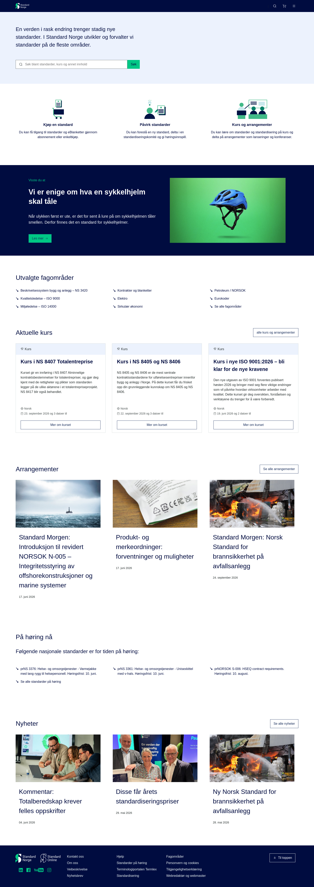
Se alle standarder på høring (40, 686)
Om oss (72, 863)
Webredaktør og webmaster (186, 875)
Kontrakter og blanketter (135, 295)
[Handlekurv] (272, 7)
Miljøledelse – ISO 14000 (38, 311)
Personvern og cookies (182, 863)
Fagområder (175, 856)
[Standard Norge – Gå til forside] (24, 7)
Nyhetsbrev (75, 875)
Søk (133, 69)
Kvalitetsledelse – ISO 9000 (40, 303)
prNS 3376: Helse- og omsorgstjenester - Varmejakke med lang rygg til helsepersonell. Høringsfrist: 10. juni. (58, 676)
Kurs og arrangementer (108, 7)
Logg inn (289, 7)
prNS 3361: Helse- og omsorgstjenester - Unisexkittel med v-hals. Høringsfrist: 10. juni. (155, 676)
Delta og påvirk (74, 7)
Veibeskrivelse (77, 869)
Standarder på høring (132, 863)
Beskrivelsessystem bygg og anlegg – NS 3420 (53, 295)
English (256, 8)
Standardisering (128, 875)
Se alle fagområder (228, 311)
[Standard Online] (50, 858)
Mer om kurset (75, 428)
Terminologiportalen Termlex (137, 869)
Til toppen (282, 858)
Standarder (49, 7)
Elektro (123, 303)
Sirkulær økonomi (130, 311)
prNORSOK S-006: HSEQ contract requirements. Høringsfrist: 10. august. (249, 676)
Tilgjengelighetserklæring (184, 869)
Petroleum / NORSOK (230, 295)
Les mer (40, 243)
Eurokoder (221, 303)
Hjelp (120, 856)
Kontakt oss (75, 856)
